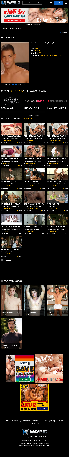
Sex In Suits (29, 140)
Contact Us (32, 423)
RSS (39, 423)
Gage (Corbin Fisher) (11, 312)
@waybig (51, 421)
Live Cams (60, 421)
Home (3, 28)
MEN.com (5, 231)
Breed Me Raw (7, 140)
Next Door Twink (54, 208)
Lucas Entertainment (55, 140)
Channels (26, 421)
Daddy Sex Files (30, 163)
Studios (44, 421)
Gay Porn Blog (16, 421)
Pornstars (35, 421)
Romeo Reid (53, 312)
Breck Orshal (31, 312)
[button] (31, 3)
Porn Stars (9, 28)
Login (58, 3)
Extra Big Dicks (30, 231)
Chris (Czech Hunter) (11, 345)
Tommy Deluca (18, 28)
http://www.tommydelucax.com (51, 55)
